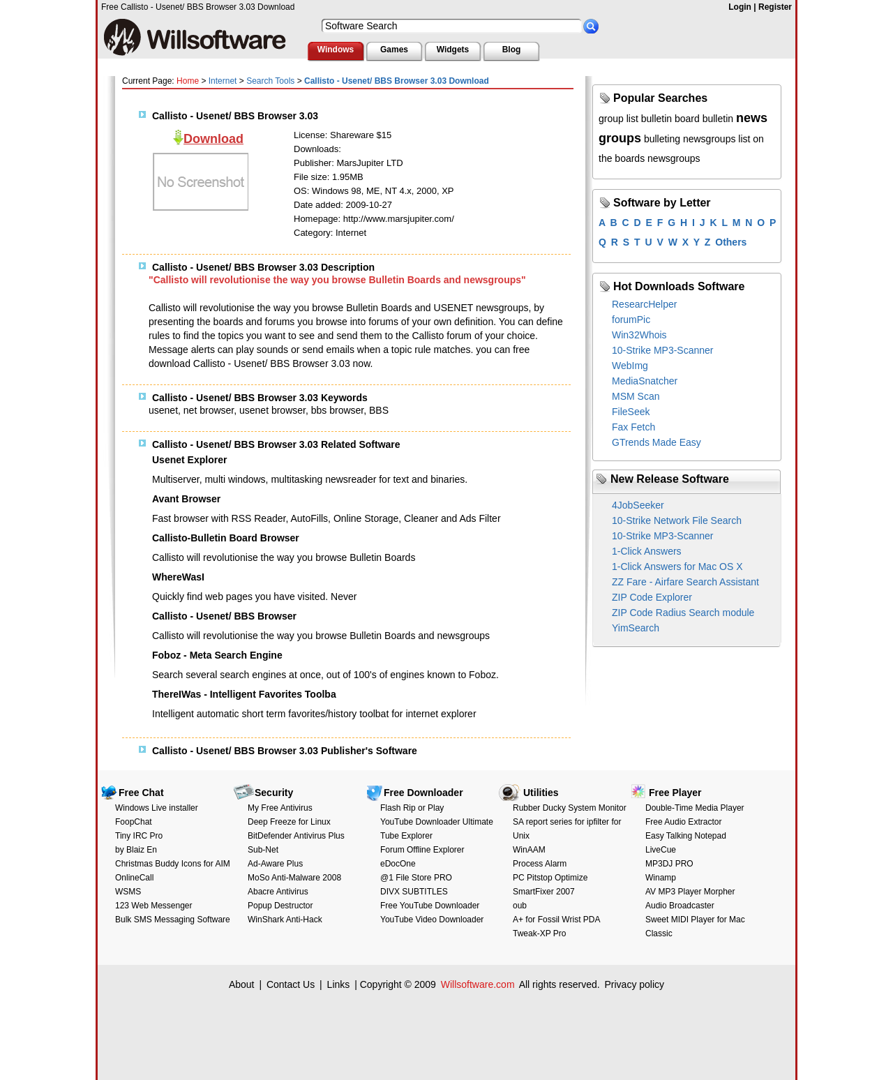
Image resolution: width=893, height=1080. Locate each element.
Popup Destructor (280, 905)
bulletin (718, 118)
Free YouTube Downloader (429, 905)
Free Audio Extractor (683, 822)
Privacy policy (634, 984)
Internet (223, 81)
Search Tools (270, 81)
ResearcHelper (644, 304)
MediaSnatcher (644, 381)
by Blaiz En (136, 850)
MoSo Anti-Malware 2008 (294, 878)
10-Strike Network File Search (677, 520)
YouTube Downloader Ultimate (436, 822)
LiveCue (660, 850)
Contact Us (291, 984)
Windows (335, 49)
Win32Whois (639, 334)
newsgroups (673, 158)
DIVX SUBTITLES (414, 892)
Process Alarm (539, 864)
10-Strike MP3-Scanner (663, 350)
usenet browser (272, 410)
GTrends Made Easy (656, 442)
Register (775, 7)
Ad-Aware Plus (275, 864)
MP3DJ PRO (669, 864)
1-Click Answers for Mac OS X (677, 566)
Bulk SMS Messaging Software (172, 919)
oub (520, 905)
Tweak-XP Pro (539, 933)
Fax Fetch (633, 427)
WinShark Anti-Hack (285, 919)
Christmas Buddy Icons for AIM (172, 864)
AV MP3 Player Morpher (690, 892)
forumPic (631, 319)
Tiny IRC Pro (139, 836)
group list (618, 118)
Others (730, 242)
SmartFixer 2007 (544, 892)
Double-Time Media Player (694, 808)
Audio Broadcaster (679, 905)
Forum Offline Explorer (422, 850)
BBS (379, 410)
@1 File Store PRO (416, 878)
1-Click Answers (647, 551)
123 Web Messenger (154, 905)
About (242, 984)
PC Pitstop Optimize (550, 878)
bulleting (662, 138)
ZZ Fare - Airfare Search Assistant (685, 581)
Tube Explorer (406, 836)
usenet (163, 410)
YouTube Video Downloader (431, 919)
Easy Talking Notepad (685, 836)
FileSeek (631, 411)
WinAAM (529, 850)
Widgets (453, 49)
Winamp (660, 878)
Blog (511, 49)
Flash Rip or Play (412, 808)
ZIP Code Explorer (652, 597)
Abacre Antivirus (278, 892)
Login (739, 7)
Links (338, 984)
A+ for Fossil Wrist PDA (556, 919)
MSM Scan (635, 396)
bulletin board (670, 118)
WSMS (128, 892)
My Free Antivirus (280, 808)
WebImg (630, 365)
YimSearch (635, 627)
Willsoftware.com (478, 984)
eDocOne (398, 864)
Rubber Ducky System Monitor (569, 808)
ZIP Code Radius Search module (683, 612)
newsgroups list (717, 138)
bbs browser (337, 410)
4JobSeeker (638, 505)
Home (188, 81)
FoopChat (133, 822)
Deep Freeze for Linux (289, 822)
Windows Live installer (156, 808)
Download (213, 139)
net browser (208, 410)
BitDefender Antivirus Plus (296, 836)
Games (394, 49)
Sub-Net (263, 850)
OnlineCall (134, 878)
